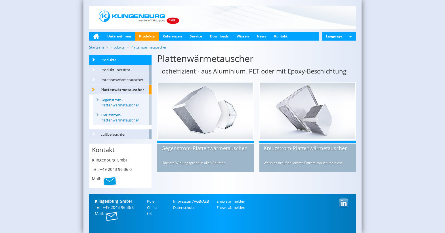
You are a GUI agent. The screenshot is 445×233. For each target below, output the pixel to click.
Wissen (243, 36)
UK (149, 213)
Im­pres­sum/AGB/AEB (191, 201)
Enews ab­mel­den (231, 207)
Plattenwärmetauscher (122, 89)
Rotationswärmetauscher (121, 79)
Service (196, 36)
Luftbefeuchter (113, 134)
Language (339, 36)
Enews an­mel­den (231, 201)
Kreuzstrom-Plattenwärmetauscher (119, 117)
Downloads (219, 36)
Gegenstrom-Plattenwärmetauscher (119, 102)
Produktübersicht (115, 69)
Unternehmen (119, 36)
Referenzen (172, 36)
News (261, 36)
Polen (152, 201)
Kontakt (280, 36)
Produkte (147, 36)
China (152, 207)
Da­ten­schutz (183, 207)
